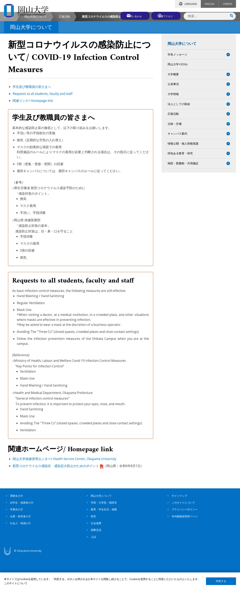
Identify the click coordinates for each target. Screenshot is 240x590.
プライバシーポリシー (185, 543)
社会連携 (96, 557)
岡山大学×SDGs (178, 98)
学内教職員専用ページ (185, 550)
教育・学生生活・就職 (104, 543)
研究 (93, 550)
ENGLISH (209, 3)
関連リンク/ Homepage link (33, 134)
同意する (221, 581)
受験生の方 (16, 529)
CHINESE (227, 3)
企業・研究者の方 (20, 550)
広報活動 (64, 50)
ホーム (8, 50)
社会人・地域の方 (20, 557)
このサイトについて (183, 536)
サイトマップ (179, 529)
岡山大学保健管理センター (32, 492)
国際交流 (96, 564)
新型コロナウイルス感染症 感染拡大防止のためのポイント (58, 499)
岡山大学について (35, 50)
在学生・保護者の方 (21, 536)
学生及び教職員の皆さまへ (32, 120)
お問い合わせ (131, 15)
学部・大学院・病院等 (104, 536)
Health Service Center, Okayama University (84, 492)
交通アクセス (166, 15)
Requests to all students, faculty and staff (43, 127)
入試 (93, 570)
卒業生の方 (16, 543)
